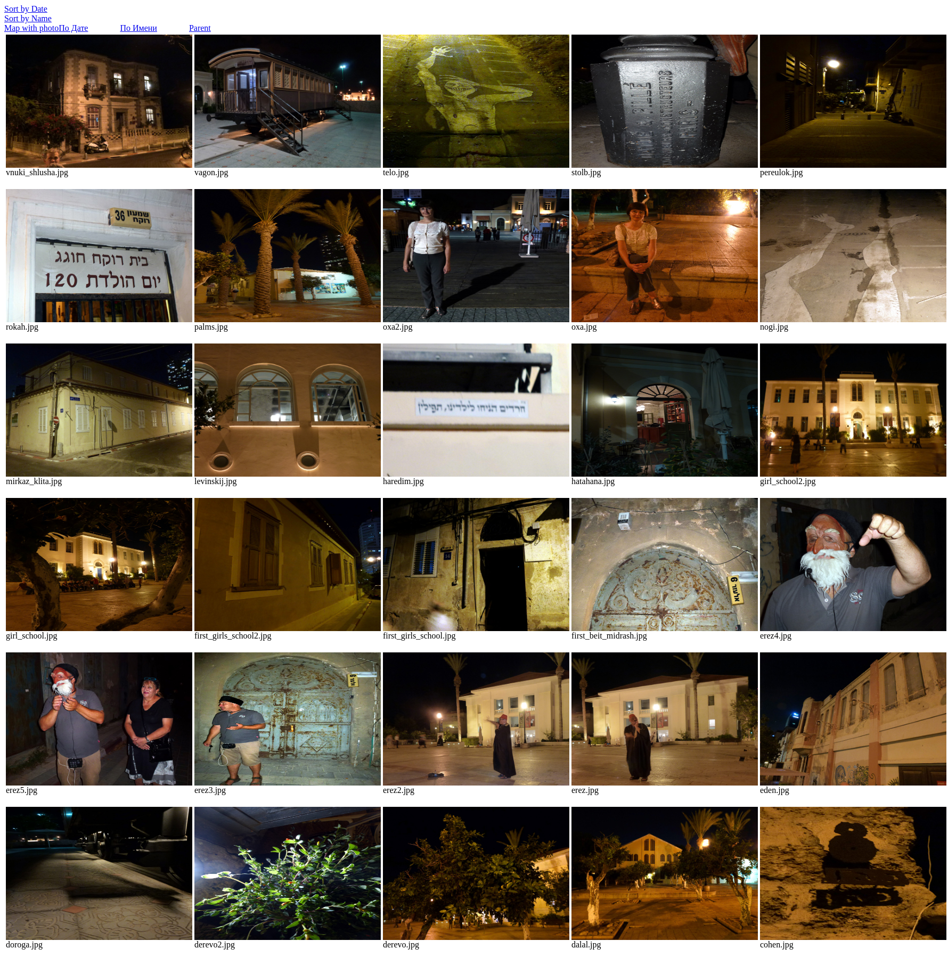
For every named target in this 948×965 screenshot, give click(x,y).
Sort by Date (25, 8)
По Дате (73, 27)
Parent (200, 27)
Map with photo (31, 27)
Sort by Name (28, 18)
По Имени (138, 27)
